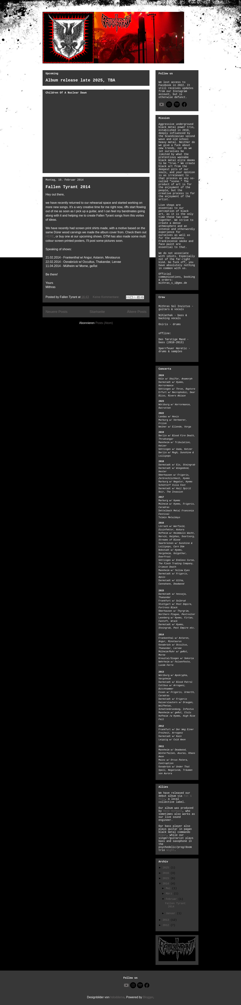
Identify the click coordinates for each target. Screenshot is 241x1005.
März (170, 893)
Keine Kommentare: (106, 297)
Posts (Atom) (104, 323)
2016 (167, 873)
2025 (167, 867)
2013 (167, 919)
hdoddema (117, 997)
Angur (162, 835)
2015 (167, 878)
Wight (170, 850)
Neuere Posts (56, 312)
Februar (172, 899)
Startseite (97, 312)
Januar (171, 913)
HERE (50, 236)
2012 (167, 925)
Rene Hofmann (172, 811)
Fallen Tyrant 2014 (68, 187)
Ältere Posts (136, 312)
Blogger (148, 997)
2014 (167, 883)
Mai (169, 888)
